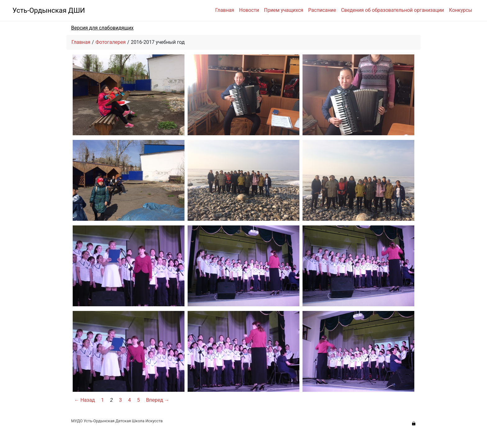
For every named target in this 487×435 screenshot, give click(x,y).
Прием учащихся (283, 10)
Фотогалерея (110, 42)
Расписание (322, 10)
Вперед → (157, 400)
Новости (249, 10)
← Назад (84, 400)
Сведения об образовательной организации (392, 10)
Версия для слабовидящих (102, 28)
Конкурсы (460, 10)
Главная (224, 10)
